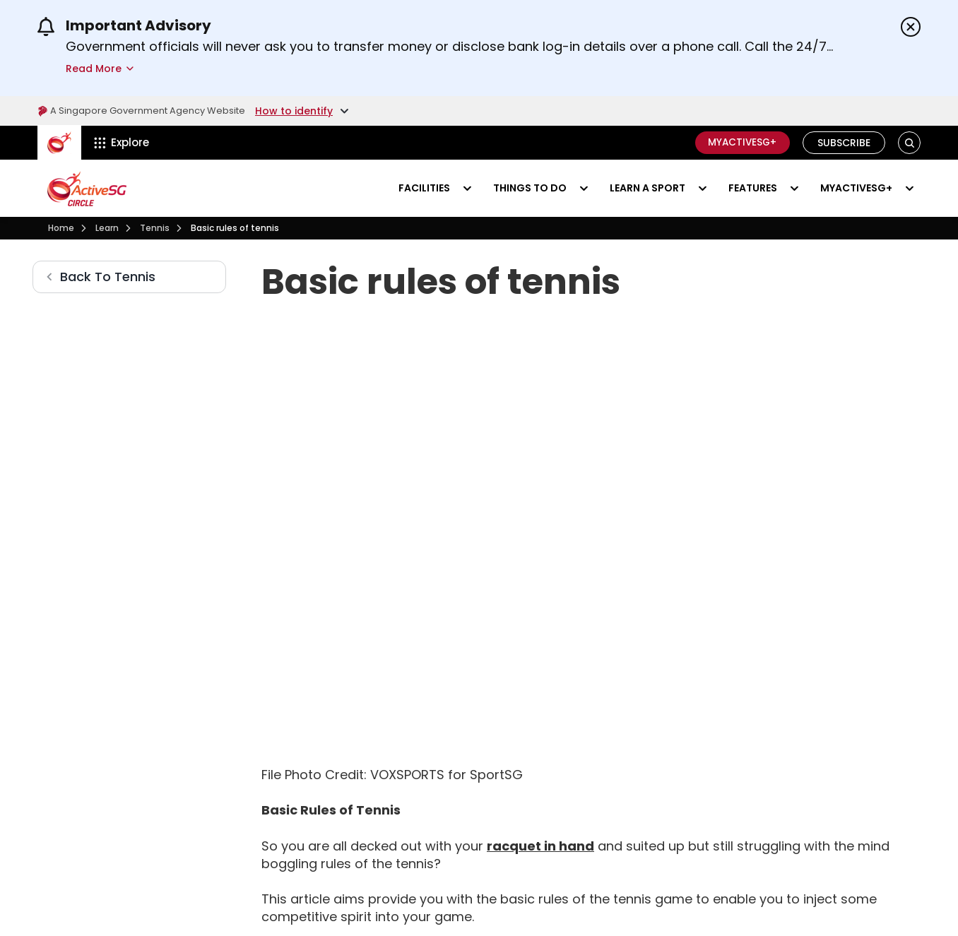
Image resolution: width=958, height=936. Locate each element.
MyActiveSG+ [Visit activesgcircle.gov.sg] (856, 188)
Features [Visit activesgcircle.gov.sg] (752, 188)
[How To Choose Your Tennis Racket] (540, 740)
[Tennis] (155, 228)
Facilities (424, 188)
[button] (909, 143)
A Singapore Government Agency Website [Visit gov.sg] (148, 111)
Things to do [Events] (530, 188)
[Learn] (107, 228)
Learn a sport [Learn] (647, 188)
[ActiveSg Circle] (59, 142)
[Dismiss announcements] (911, 27)
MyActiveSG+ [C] (739, 143)
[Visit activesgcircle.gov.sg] (86, 188)
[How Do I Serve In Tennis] (513, 882)
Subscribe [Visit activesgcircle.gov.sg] (843, 143)
